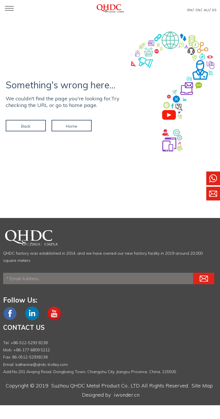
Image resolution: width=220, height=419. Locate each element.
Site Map (202, 385)
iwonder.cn (127, 394)
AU (206, 10)
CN (197, 10)
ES (214, 10)
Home (71, 126)
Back (25, 126)
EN (189, 10)
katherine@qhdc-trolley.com (41, 364)
